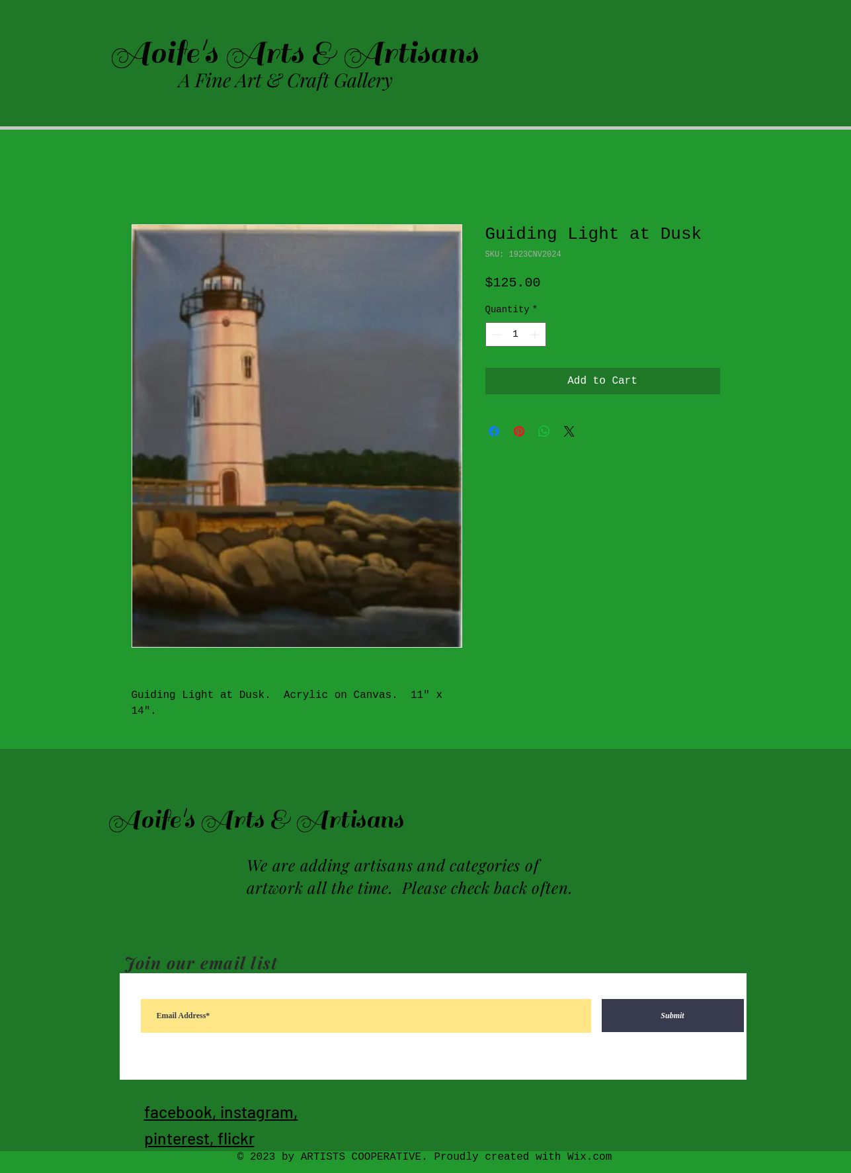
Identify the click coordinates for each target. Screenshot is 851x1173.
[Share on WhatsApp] (544, 431)
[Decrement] (495, 334)
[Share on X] (569, 431)
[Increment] (536, 334)
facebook (178, 1111)
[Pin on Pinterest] (519, 431)
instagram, (259, 1111)
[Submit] (673, 1015)
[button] (738, 34)
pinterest (177, 1138)
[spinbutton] (516, 334)
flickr (236, 1138)
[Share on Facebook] (494, 431)
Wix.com (589, 1157)
